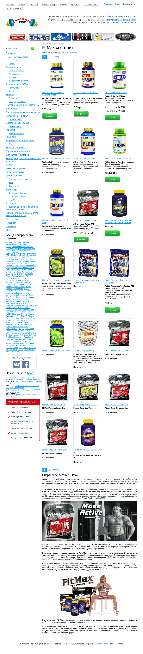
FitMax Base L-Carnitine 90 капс (119, 158)
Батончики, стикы (15, 172)
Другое (12, 200)
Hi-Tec (28, 287)
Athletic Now (15, 255)
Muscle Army (24, 303)
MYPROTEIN (11, 310)
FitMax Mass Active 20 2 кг (116, 351)
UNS (8, 345)
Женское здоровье (15, 168)
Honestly (9, 289)
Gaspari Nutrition (22, 280)
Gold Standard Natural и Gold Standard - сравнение (22, 387)
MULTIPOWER (12, 303)
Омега (9, 165)
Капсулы (12, 91)
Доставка (33, 4)
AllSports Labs (21, 249)
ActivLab (26, 244)
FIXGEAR (10, 278)
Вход (117, 4)
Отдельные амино (17, 74)
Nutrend (23, 312)
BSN (15, 261)
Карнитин (11, 137)
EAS (18, 274)
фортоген (16, 352)
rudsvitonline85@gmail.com (121, 20)
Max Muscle (19, 299)
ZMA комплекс (15, 119)
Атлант (20, 350)
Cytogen (9, 268)
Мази (8, 230)
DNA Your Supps (20, 268)
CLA (10, 144)
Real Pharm (29, 329)
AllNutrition (10, 249)
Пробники (11, 223)
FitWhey (29, 276)
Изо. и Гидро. (15, 60)
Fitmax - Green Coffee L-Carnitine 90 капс (53, 93)
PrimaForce (29, 320)
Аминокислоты (13, 67)
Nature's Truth (28, 310)
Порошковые (14, 88)
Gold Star (10, 287)
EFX (22, 274)
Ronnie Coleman (13, 331)
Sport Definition (30, 335)
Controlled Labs (12, 266)
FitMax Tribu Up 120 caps (116, 92)
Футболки (11, 203)
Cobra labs (22, 263)
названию (73, 52)
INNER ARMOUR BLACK (17, 290)
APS (15, 253)
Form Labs (18, 278)
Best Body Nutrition (28, 255)
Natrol (19, 310)
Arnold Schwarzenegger (26, 253)
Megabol (9, 301)
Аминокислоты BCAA (17, 84)
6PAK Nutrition (23, 242)
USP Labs (19, 345)
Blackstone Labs (12, 259)
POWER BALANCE (28, 318)
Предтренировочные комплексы (22, 105)
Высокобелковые (16, 133)
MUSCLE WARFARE (14, 305)
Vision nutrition (29, 345)
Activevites (18, 244)
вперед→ (56, 57)
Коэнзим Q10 (15, 186)
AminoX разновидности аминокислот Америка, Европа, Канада (22, 378)
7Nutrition (10, 244)
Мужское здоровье (15, 147)
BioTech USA (11, 242)
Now (7, 312)
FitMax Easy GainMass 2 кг (116, 404)
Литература (12, 219)
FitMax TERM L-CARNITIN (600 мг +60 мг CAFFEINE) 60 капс (119, 221)
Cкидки (63, 4)
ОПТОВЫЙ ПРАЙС (15, 8)
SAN (22, 331)
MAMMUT (10, 299)
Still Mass (10, 337)
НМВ (11, 182)
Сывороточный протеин (19, 57)
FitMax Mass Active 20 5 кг (85, 220)
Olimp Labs (16, 314)
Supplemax (28, 337)
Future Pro (10, 280)
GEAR (20, 282)
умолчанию (59, 52)
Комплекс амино (16, 71)
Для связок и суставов (17, 155)
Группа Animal (15, 126)
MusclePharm (11, 308)
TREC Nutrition (25, 341)
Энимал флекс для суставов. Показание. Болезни (23, 395)
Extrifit (27, 274)
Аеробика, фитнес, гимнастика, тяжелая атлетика (22, 208)
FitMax (61, 43)
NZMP (8, 314)
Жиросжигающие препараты (20, 140)
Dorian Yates (15, 270)
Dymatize (9, 272)
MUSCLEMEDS (29, 305)
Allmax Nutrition (26, 247)
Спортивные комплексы (18, 123)
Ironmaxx (9, 295)
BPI (27, 259)
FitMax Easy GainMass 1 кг (54, 450)
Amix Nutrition (17, 251)
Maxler (27, 299)
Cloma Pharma (12, 263)
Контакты (75, 4)
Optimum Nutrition (13, 316)
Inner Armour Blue (28, 291)
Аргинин (12, 77)
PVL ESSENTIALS (17, 328)
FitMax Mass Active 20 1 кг (53, 404)
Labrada (31, 297)
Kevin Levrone (21, 297)
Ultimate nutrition (19, 343)
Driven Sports (26, 270)
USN (12, 345)
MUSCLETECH (23, 308)
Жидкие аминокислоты (19, 81)
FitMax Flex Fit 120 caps (84, 158)
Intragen (19, 293)
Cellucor (31, 261)
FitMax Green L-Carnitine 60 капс (56, 351)
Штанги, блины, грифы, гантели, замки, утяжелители (22, 214)
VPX (20, 348)
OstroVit (24, 316)
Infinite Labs (18, 289)
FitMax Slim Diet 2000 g (83, 351)
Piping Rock (15, 318)
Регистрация (108, 4)
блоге (30, 373)
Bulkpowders (22, 261)
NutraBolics (14, 312)
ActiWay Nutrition (13, 247)
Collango (31, 263)
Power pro (20, 320)
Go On (32, 284)
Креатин (10, 94)
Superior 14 (18, 337)
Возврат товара (49, 4)
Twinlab (9, 343)
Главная (10, 4)
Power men (10, 320)
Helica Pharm (19, 287)
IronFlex (26, 293)
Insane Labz (11, 293)
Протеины (11, 53)
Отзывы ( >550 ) (91, 4)
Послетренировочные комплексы (23, 112)
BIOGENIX (26, 257)
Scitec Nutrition (18, 333)
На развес (11, 226)
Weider (26, 348)
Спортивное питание (49, 43)
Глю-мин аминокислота (18, 151)
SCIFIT (9, 333)
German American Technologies (18, 283)
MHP (27, 301)
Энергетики (12, 108)
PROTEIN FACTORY (14, 324)
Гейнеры (10, 130)
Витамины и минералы (18, 116)
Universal (30, 343)
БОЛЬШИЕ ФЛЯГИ (17, 196)
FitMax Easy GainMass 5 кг (85, 404)
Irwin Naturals (19, 295)
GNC (27, 284)
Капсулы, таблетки (17, 101)
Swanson (9, 339)
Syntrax (24, 339)
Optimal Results (27, 314)
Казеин (12, 64)
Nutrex (29, 312)
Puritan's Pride (18, 327)
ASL (7, 255)
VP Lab (15, 348)
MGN (22, 301)
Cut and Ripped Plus (27, 266)
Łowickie (13, 350)
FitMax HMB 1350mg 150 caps (55, 158)
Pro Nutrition (11, 322)
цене (67, 52)
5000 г (75, 233)
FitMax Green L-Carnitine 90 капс (56, 280)
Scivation (28, 333)
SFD (34, 333)
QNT (19, 329)
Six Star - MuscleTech (14, 335)
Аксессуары (12, 189)
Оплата (21, 4)
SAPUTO (28, 331)
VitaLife (9, 348)
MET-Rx (16, 301)
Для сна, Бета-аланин (18, 179)
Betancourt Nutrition (14, 257)
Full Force (27, 278)
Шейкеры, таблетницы (19, 193)
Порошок (13, 98)
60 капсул (111, 111)
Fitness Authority (19, 276)
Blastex (23, 259)
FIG (31, 274)
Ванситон (28, 350)
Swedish (17, 339)
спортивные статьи (101, 644)
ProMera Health (22, 322)
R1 (23, 329)
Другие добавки (14, 175)
